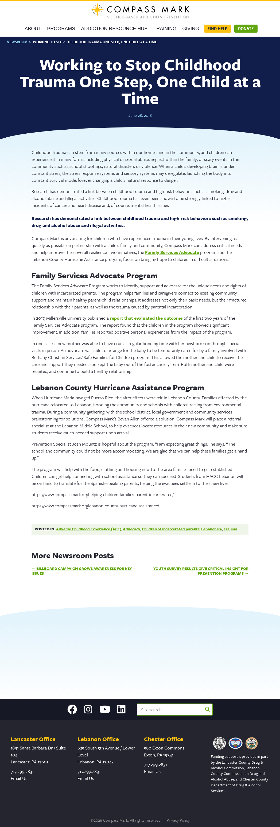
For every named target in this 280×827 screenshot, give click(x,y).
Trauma (230, 529)
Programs (61, 28)
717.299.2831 (22, 771)
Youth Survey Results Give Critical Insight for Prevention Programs (200, 571)
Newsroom (17, 42)
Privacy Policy (178, 820)
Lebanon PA (211, 529)
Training (164, 28)
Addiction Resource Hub (114, 28)
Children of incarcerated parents (171, 529)
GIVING (190, 28)
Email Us (19, 778)
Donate (246, 28)
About (33, 28)
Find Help (217, 28)
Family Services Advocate (172, 252)
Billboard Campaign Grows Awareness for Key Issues (82, 571)
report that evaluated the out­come (146, 318)
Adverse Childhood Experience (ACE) (88, 529)
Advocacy (131, 529)
